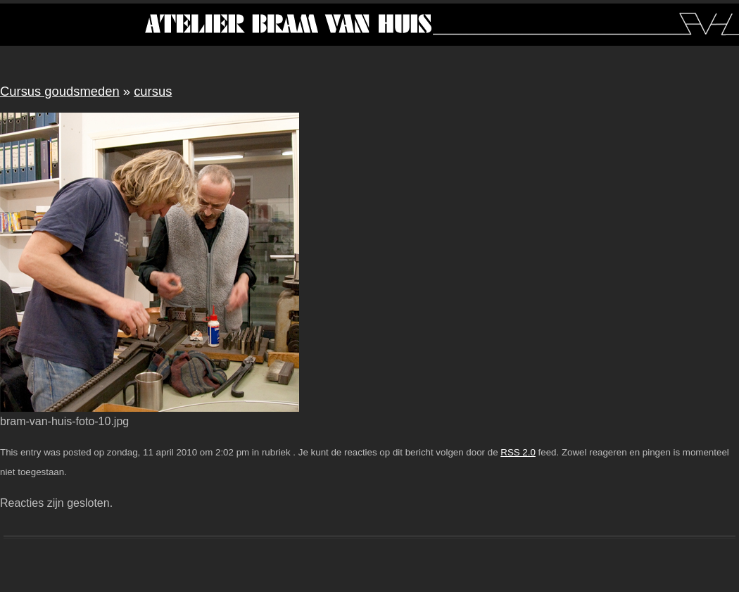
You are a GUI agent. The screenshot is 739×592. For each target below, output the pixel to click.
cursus (153, 91)
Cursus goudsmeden (60, 91)
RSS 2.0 (518, 452)
